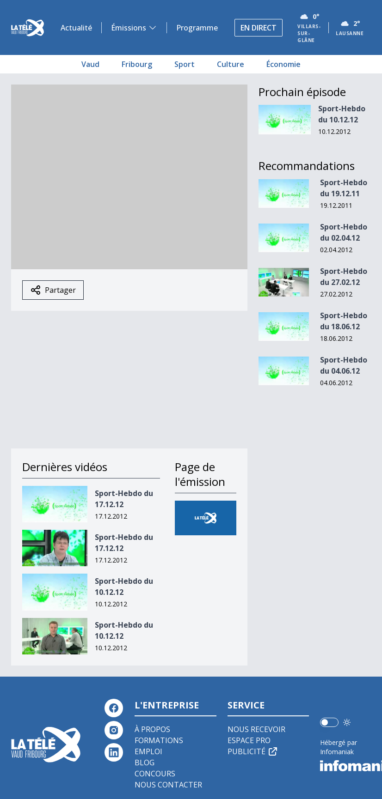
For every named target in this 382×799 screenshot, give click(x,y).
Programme (197, 28)
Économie (283, 64)
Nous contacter (168, 785)
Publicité (253, 751)
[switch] (329, 722)
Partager (53, 290)
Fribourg (137, 64)
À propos (152, 729)
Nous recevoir (256, 729)
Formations (159, 740)
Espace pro (249, 740)
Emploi (148, 751)
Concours (155, 774)
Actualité (76, 28)
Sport (184, 64)
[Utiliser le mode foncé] (346, 722)
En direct (258, 28)
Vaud (90, 64)
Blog (144, 762)
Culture (230, 64)
